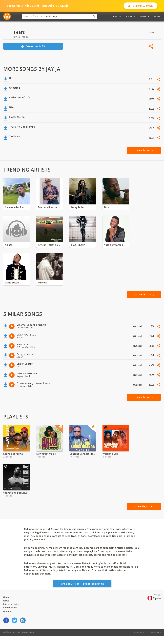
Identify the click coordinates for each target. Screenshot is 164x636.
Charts (131, 16)
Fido (106, 207)
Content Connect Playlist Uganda (82, 453)
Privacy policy (154, 632)
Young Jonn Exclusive (15, 492)
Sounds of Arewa (13, 453)
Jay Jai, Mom (20, 36)
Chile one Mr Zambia (16, 207)
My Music (116, 16)
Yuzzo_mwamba (113, 244)
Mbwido (42, 282)
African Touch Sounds (49, 244)
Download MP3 (33, 46)
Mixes (157, 16)
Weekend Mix (110, 453)
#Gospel (137, 326)
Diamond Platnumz (49, 207)
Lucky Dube (77, 207)
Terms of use (138, 632)
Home (6, 597)
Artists (145, 16)
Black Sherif (78, 244)
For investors (10, 607)
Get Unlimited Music (140, 5)
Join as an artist (11, 604)
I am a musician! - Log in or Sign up (82, 583)
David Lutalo (12, 282)
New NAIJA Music (46, 453)
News (6, 600)
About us (7, 611)
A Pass (8, 244)
